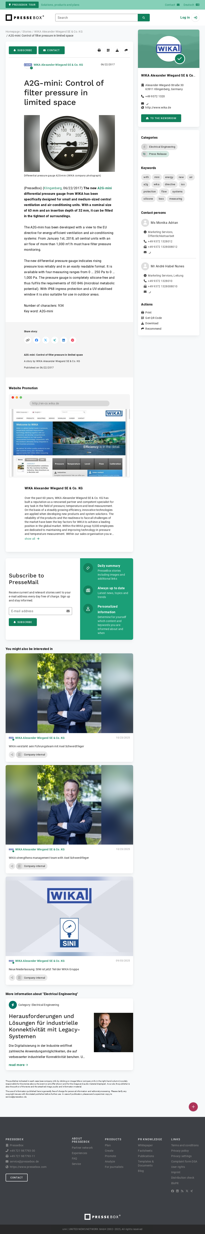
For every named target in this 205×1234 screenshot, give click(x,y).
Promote (110, 1156)
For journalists (114, 1166)
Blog (141, 1170)
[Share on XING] (54, 340)
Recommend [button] (153, 328)
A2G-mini (104, 188)
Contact (51, 50)
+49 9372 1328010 (160, 281)
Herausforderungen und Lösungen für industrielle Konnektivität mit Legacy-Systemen (44, 1026)
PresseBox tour (22, 4)
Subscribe (23, 50)
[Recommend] (126, 50)
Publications (146, 1156)
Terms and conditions (185, 1145)
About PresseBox (81, 1140)
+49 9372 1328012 (160, 241)
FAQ (74, 1158)
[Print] (99, 50)
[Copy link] (27, 340)
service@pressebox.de (16, 1097)
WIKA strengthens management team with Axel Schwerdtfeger (49, 857)
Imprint (176, 1172)
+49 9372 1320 (155, 96)
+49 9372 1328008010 (162, 286)
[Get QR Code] (108, 50)
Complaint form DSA (184, 1161)
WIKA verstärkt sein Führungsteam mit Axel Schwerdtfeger (46, 746)
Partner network (82, 1147)
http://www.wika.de (158, 107)
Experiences (79, 1153)
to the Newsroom (161, 118)
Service (76, 1163)
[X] (187, 1191)
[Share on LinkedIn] (63, 340)
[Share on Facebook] (36, 340)
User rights (178, 1166)
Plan (108, 1145)
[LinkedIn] (177, 1191)
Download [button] (151, 323)
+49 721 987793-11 (22, 1156)
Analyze (110, 1161)
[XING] (192, 1191)
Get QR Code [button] (153, 317)
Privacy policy (180, 1150)
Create (109, 1150)
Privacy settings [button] (181, 1156)
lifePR (175, 1183)
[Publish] (193, 1106)
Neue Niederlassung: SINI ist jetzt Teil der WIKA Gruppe (44, 969)
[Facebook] (172, 1191)
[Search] (144, 18)
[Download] (117, 50)
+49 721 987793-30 (22, 1150)
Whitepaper (145, 1145)
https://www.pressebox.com (28, 1166)
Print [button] (148, 312)
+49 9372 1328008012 (162, 246)
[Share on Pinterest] (72, 340)
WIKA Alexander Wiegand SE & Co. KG (58, 64)
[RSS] (182, 1191)
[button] (69, 146)
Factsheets (145, 1150)
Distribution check (182, 1177)
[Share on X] (45, 340)
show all (32, 538)
